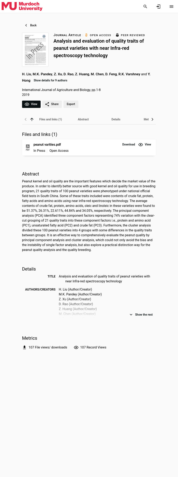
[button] (129, 144)
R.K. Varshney (129, 74)
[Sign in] (158, 6)
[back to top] (31, 119)
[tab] (50, 119)
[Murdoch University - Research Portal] (22, 6)
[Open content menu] (171, 6)
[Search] (145, 6)
